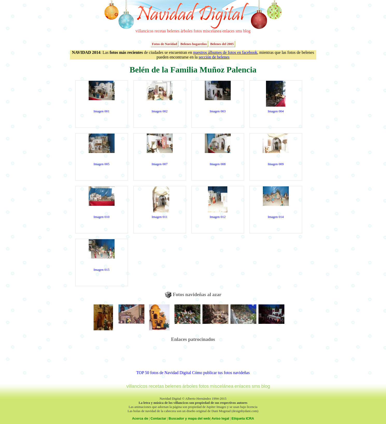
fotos (198, 31)
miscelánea (212, 31)
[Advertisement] (193, 358)
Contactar (158, 418)
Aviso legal (220, 418)
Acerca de (140, 418)
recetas (160, 31)
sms (239, 31)
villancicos (144, 31)
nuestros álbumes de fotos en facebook (225, 52)
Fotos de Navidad (164, 44)
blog (246, 31)
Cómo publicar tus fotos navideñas (221, 372)
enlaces (228, 31)
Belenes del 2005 (222, 44)
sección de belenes (214, 57)
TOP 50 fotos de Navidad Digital (163, 372)
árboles (186, 31)
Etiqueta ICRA (242, 418)
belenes (173, 31)
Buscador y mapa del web (189, 418)
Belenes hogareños (193, 44)
